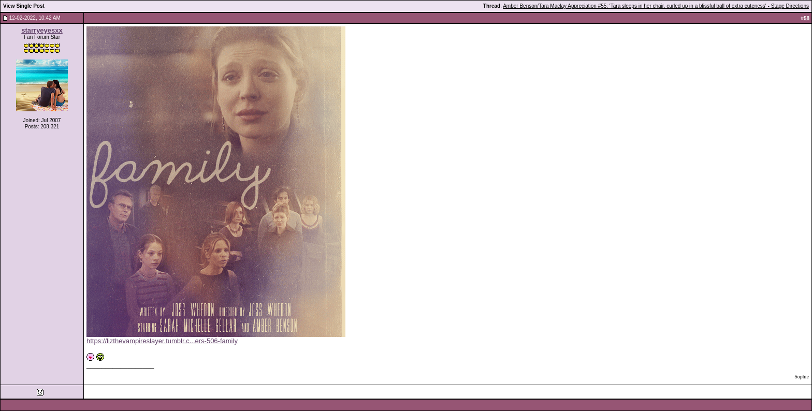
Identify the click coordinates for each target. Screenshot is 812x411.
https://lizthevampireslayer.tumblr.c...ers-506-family (162, 341)
